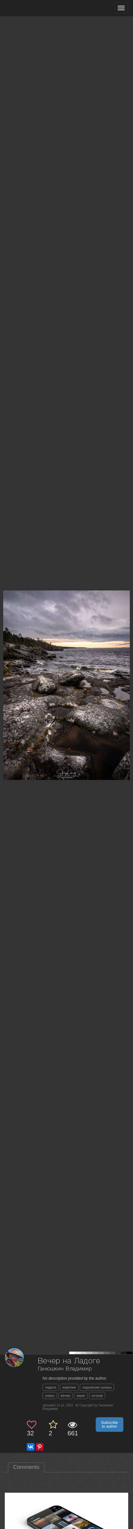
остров (97, 1395)
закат (81, 1395)
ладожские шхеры (97, 1387)
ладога (50, 1387)
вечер (65, 1395)
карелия (69, 1387)
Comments (26, 1467)
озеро (49, 1395)
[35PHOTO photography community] (29, 8)
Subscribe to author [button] (109, 1424)
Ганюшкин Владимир (65, 1369)
